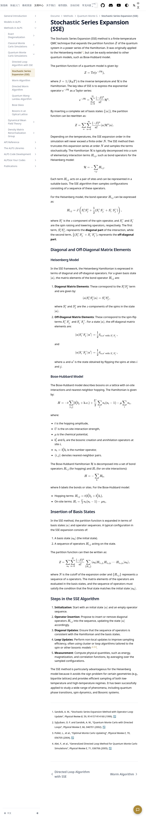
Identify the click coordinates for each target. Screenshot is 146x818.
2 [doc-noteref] (92, 646)
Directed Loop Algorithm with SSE (70, 774)
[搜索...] (96, 5)
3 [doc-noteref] (94, 646)
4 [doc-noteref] (96, 646)
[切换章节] (35, 15)
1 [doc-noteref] (82, 51)
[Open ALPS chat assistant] (137, 809)
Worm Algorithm (124, 774)
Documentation (59, 15)
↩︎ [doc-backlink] (114, 716)
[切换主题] (126, 5)
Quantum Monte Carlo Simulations (96, 15)
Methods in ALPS (73, 15)
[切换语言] (136, 5)
